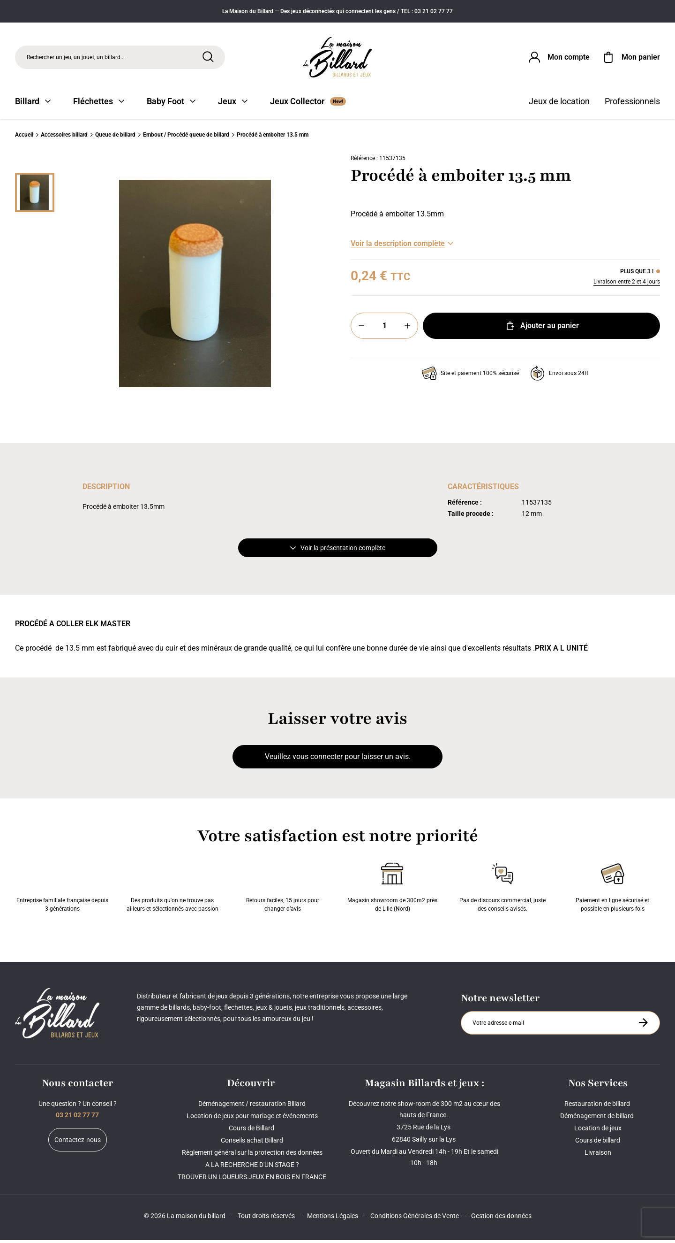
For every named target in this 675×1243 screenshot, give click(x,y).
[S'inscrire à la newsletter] (643, 1025)
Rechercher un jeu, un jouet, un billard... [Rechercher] (76, 58)
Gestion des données (501, 1218)
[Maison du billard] (337, 58)
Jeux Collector (308, 104)
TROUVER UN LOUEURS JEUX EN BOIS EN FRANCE (252, 1179)
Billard (33, 104)
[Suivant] (34, 408)
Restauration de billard (597, 1106)
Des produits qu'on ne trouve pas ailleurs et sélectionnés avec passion (172, 888)
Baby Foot (171, 104)
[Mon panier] (630, 58)
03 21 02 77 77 (77, 1117)
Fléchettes (98, 104)
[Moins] (361, 329)
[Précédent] (34, 164)
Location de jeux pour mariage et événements (252, 1118)
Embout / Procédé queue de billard (186, 138)
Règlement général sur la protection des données (252, 1155)
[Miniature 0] (34, 195)
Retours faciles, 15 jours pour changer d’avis (282, 888)
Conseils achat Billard (252, 1143)
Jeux (233, 104)
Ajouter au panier (541, 329)
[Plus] (407, 329)
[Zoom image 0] (195, 286)
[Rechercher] (208, 57)
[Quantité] (384, 329)
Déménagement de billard (597, 1118)
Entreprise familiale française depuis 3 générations (62, 888)
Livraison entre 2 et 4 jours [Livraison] (626, 285)
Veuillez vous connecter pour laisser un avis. (338, 759)
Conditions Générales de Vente (414, 1218)
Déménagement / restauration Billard (252, 1106)
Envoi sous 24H (559, 376)
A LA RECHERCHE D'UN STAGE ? (252, 1167)
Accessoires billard (64, 138)
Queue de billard (115, 138)
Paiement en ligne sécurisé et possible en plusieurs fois (612, 888)
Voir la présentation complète (337, 551)
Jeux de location (559, 104)
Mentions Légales (332, 1218)
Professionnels (632, 104)
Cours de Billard (252, 1131)
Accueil (24, 138)
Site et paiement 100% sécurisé (470, 376)
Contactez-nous (77, 1142)
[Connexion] (558, 58)
